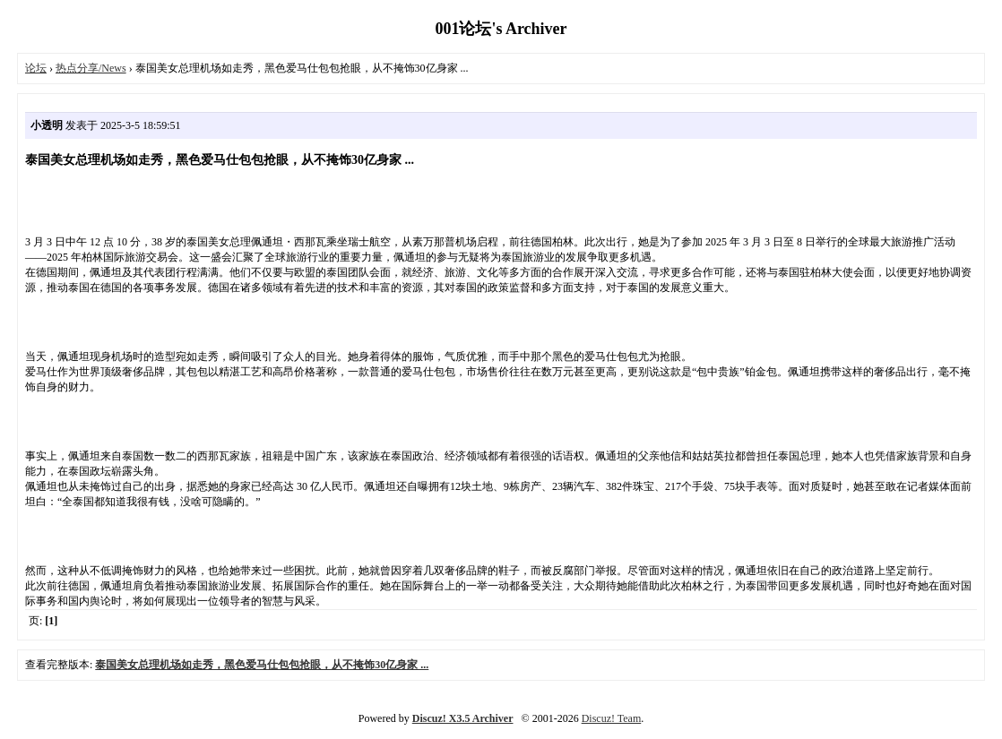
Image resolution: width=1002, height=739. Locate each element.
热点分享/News (91, 68)
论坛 (36, 68)
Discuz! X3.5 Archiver (463, 718)
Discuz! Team (612, 718)
